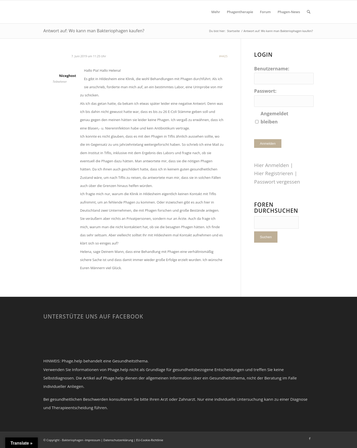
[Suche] (308, 11)
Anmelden (268, 143)
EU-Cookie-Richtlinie (149, 440)
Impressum (92, 440)
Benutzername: (271, 68)
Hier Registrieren (273, 173)
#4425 (223, 56)
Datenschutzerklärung (118, 440)
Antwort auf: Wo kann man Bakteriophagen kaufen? (93, 31)
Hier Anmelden (271, 165)
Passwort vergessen (277, 181)
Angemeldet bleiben (274, 117)
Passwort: (265, 91)
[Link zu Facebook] (310, 438)
